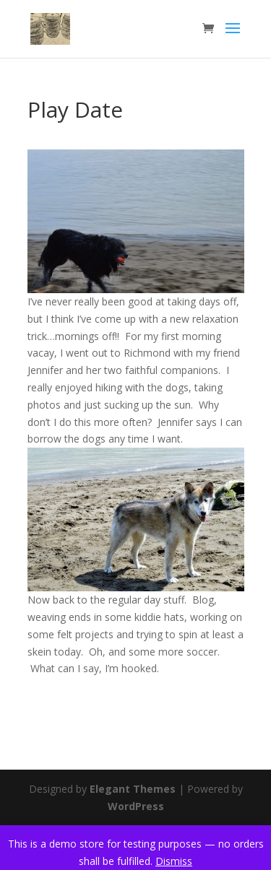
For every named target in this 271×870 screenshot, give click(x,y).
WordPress (136, 806)
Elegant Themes (133, 789)
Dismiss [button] (173, 861)
